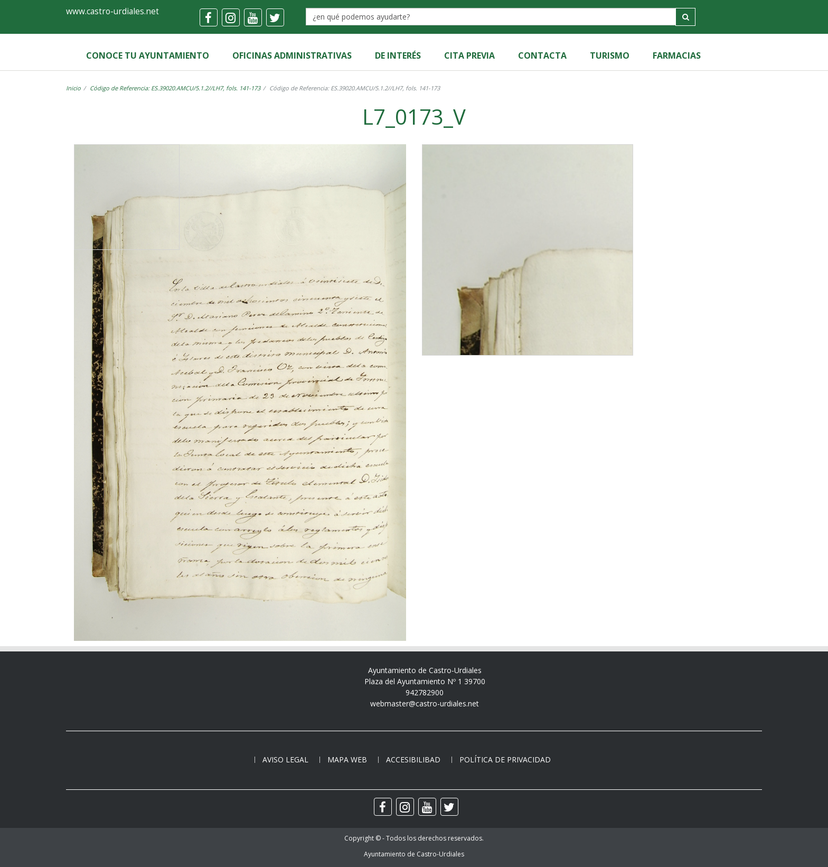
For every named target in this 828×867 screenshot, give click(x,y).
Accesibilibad (413, 759)
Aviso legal (285, 759)
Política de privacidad (505, 759)
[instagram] (231, 17)
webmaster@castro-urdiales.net (424, 703)
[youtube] (253, 17)
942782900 (425, 692)
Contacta (542, 55)
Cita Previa (469, 55)
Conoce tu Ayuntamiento (147, 55)
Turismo (609, 55)
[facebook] (209, 17)
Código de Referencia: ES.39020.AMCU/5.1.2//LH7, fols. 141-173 (175, 88)
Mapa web (347, 759)
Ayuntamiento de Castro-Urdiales (414, 854)
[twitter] (275, 17)
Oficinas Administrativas (292, 55)
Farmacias (677, 55)
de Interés (398, 55)
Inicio (73, 88)
